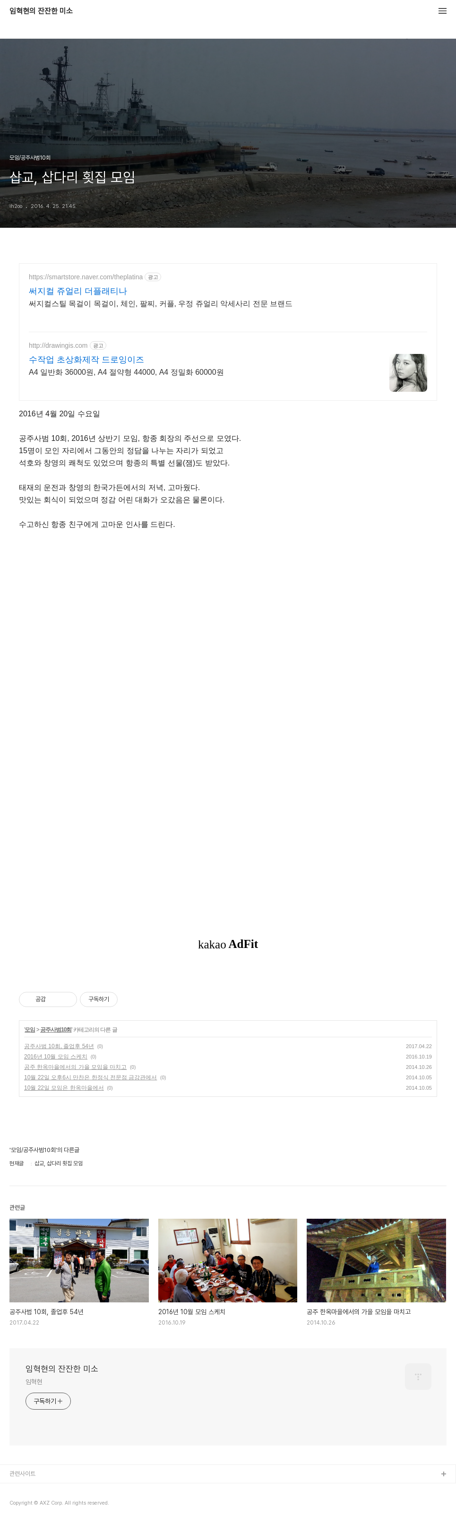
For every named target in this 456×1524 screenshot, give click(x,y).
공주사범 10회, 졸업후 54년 (59, 1046)
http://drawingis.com (58, 345)
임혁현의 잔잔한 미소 (41, 11)
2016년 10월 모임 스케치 (55, 1056)
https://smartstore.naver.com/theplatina (86, 277)
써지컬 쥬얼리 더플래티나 (78, 291)
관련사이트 (22, 1473)
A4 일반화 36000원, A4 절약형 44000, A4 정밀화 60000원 (126, 372)
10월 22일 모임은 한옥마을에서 (64, 1088)
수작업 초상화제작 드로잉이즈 (86, 359)
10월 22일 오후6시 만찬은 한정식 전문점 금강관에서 (90, 1077)
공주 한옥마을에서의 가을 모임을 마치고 (75, 1067)
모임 (30, 1029)
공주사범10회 (55, 1029)
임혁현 (34, 1382)
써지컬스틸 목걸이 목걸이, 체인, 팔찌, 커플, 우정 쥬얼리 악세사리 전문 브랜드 (161, 304)
